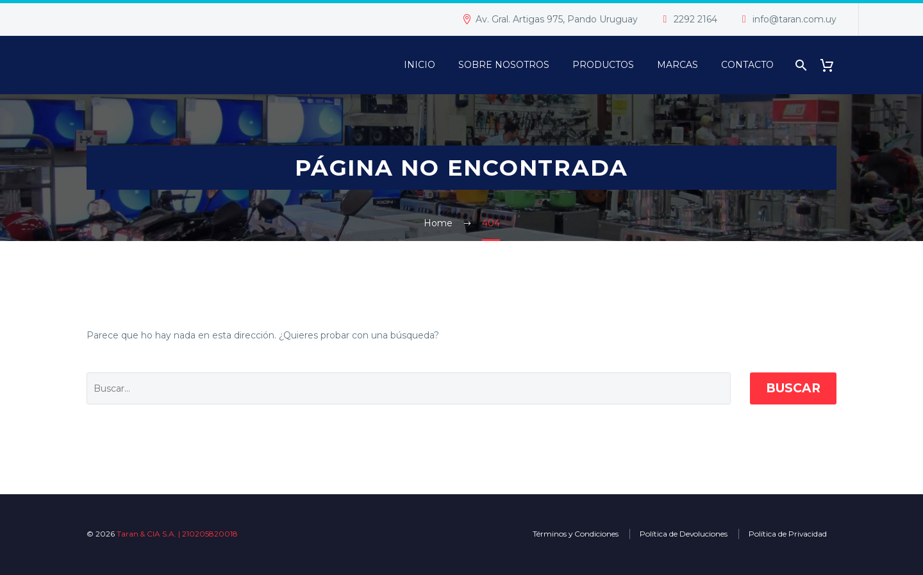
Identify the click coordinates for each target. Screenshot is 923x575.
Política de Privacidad (788, 533)
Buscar (793, 388)
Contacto (747, 65)
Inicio (419, 65)
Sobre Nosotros (503, 65)
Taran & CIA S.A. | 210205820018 (177, 533)
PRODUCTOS (603, 65)
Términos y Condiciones (576, 533)
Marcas (677, 65)
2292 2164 (695, 19)
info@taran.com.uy (794, 19)
